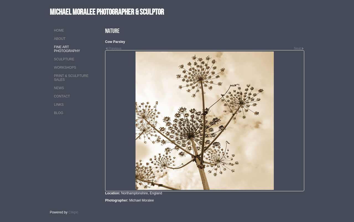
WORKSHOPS (65, 67)
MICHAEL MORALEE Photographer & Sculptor (107, 11)
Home (59, 30)
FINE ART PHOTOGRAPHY (67, 49)
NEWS (59, 88)
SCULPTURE (64, 59)
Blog (58, 113)
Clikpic (74, 212)
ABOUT (60, 39)
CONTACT (62, 96)
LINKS (59, 105)
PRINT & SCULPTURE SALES (71, 78)
